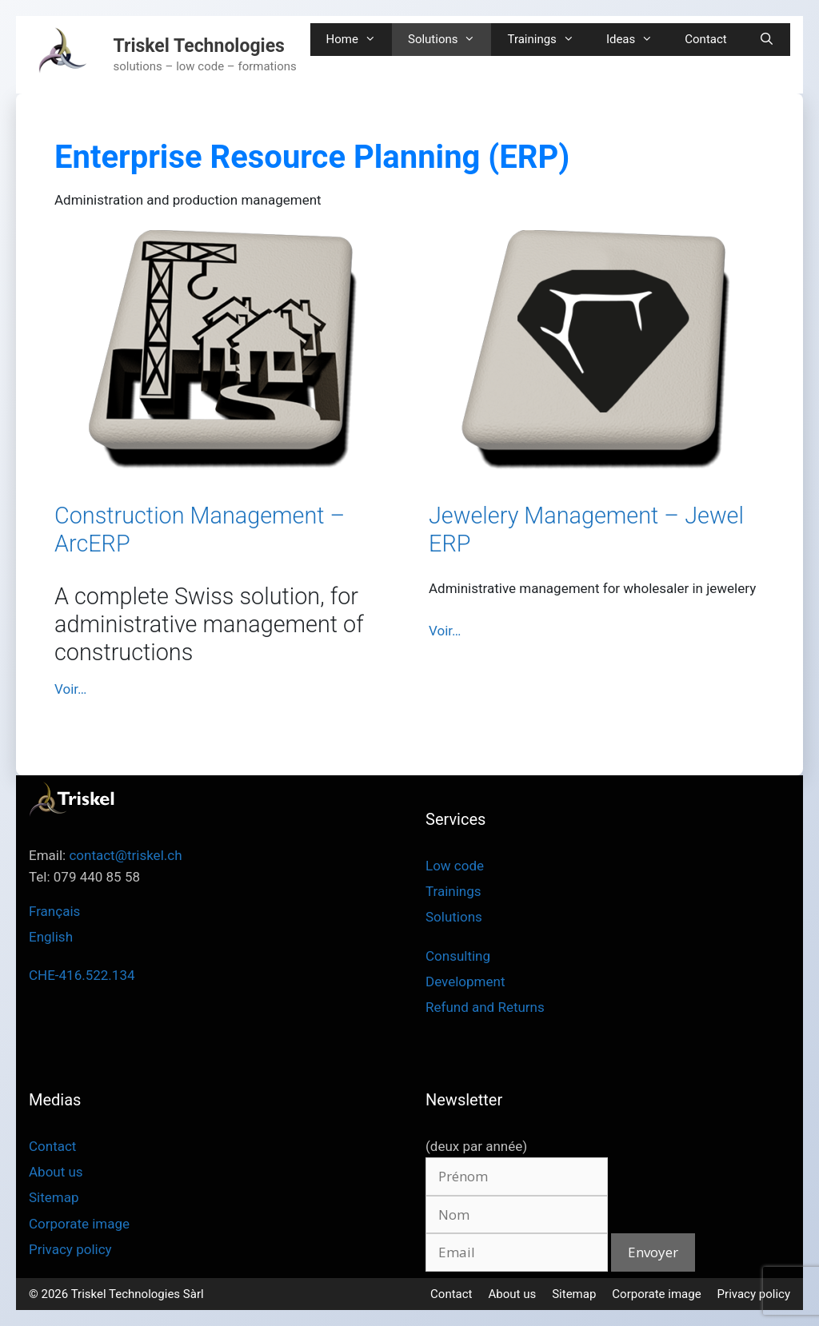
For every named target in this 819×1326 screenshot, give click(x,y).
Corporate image (79, 1224)
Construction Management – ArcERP (199, 529)
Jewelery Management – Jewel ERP (586, 529)
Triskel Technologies (199, 46)
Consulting (457, 956)
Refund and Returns (485, 1007)
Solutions (450, 39)
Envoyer (653, 1252)
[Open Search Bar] (766, 39)
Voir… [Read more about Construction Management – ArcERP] (70, 689)
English (51, 937)
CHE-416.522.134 (82, 975)
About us (56, 1172)
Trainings (548, 39)
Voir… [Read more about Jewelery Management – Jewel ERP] (445, 631)
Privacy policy (70, 1249)
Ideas (637, 39)
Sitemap (54, 1197)
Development (465, 982)
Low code (454, 866)
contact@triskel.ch (125, 855)
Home (359, 39)
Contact (705, 39)
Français (54, 911)
